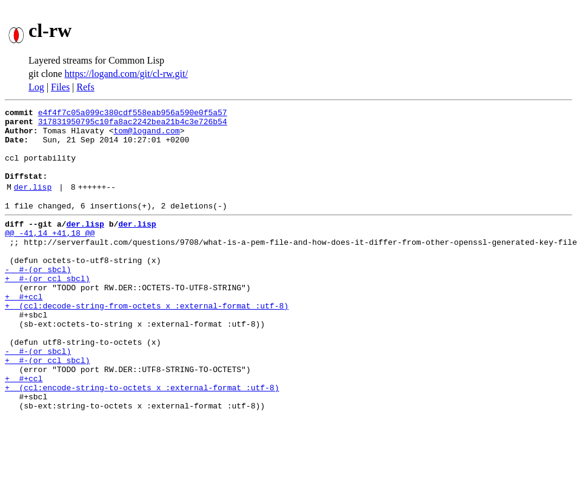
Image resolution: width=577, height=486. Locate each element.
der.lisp (33, 203)
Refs (85, 87)
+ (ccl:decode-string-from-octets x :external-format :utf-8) (146, 341)
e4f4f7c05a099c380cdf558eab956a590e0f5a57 (132, 113)
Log (36, 87)
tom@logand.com (146, 135)
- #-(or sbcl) (38, 298)
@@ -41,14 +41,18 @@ (50, 254)
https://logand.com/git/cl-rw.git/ (126, 73)
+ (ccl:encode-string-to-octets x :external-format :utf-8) (142, 439)
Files (60, 87)
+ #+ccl (23, 330)
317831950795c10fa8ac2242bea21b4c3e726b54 (132, 124)
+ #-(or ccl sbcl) (47, 309)
